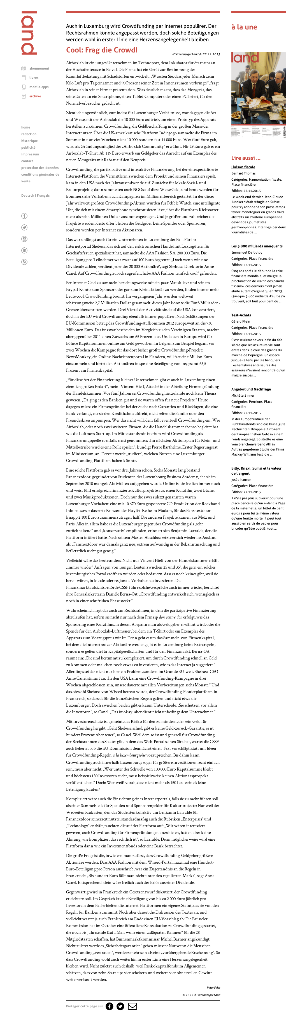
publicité (28, 148)
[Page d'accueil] (29, 53)
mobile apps (39, 87)
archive (35, 96)
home (25, 127)
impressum (30, 154)
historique (29, 141)
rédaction (28, 134)
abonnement (39, 68)
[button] (132, 1006)
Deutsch (27, 195)
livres (34, 78)
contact (27, 161)
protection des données (40, 168)
